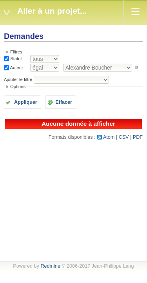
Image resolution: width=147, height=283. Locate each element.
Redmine (50, 266)
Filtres (16, 52)
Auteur (16, 67)
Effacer (63, 102)
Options (17, 86)
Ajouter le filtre (18, 79)
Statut (15, 58)
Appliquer (25, 102)
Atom (108, 137)
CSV (124, 137)
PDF (138, 137)
